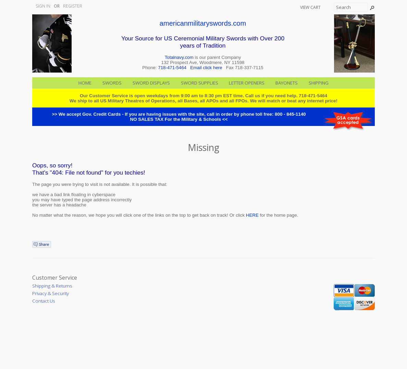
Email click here (206, 67)
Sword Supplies (199, 83)
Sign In (43, 6)
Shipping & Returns (52, 286)
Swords (112, 83)
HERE (252, 215)
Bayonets (286, 83)
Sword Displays (151, 83)
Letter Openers (246, 83)
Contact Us (43, 301)
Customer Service (54, 277)
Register (72, 6)
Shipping (319, 83)
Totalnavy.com (179, 57)
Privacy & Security (50, 293)
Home (84, 83)
